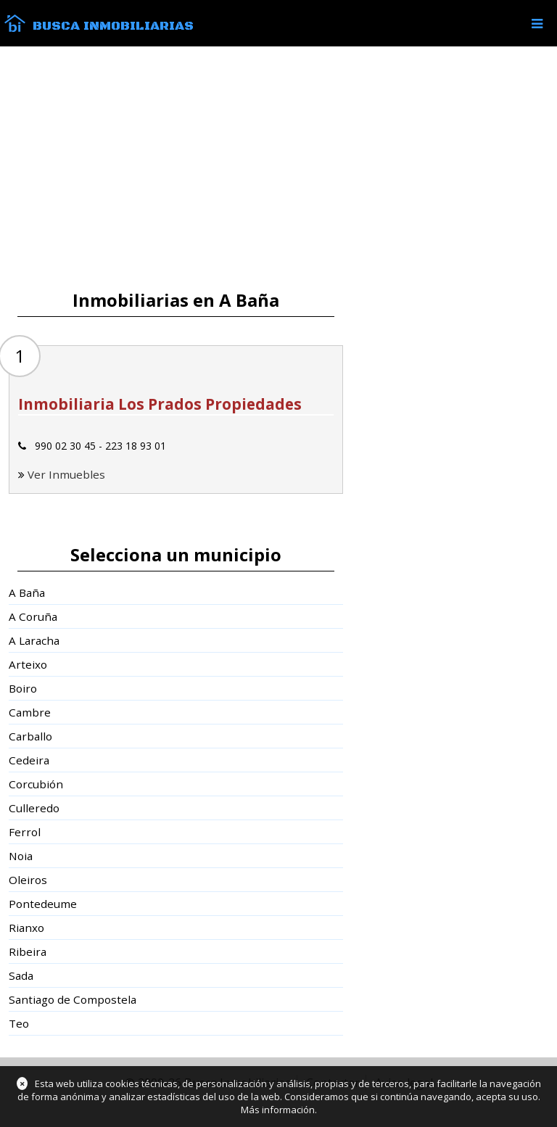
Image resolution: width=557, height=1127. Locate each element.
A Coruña (33, 616)
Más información (278, 1109)
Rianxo (26, 927)
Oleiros (28, 879)
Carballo (30, 736)
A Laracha (34, 640)
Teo (19, 1023)
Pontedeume (43, 903)
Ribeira (27, 951)
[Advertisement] (278, 168)
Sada (21, 975)
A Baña (27, 592)
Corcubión (36, 784)
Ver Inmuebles (66, 474)
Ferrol (25, 832)
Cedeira (29, 760)
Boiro (23, 688)
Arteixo (28, 664)
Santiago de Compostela (72, 999)
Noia (21, 856)
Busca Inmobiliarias (113, 26)
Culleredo (34, 808)
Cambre (30, 712)
